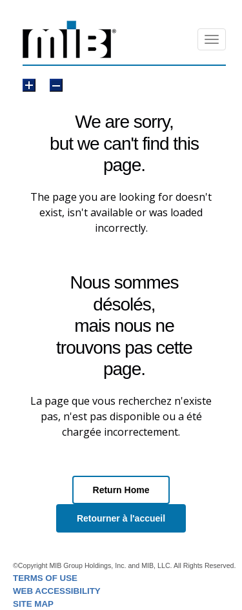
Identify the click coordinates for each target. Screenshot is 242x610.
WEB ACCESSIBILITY (57, 591)
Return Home (121, 490)
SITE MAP (33, 604)
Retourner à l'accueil (121, 518)
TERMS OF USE (45, 578)
